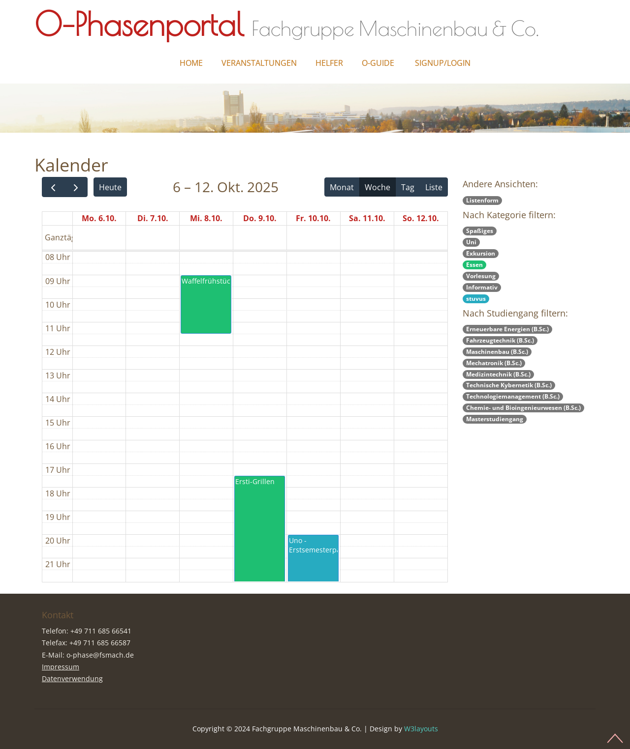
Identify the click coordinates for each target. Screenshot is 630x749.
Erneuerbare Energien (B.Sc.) (507, 329)
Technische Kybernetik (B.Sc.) (509, 385)
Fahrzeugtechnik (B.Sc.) (500, 340)
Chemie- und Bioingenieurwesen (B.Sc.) (523, 407)
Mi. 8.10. (206, 218)
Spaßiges (479, 231)
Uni (471, 242)
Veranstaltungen (259, 63)
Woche (377, 187)
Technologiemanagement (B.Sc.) (513, 396)
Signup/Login (443, 63)
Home (191, 63)
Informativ (482, 287)
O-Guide (378, 63)
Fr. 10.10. (313, 218)
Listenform (482, 200)
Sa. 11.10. (367, 218)
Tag (407, 187)
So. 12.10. (421, 218)
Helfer (329, 63)
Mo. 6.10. (99, 218)
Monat (342, 187)
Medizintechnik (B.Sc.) (498, 374)
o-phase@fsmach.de (100, 655)
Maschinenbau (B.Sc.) (497, 351)
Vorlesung (481, 276)
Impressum (60, 666)
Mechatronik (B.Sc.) (494, 363)
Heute (110, 187)
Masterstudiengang (494, 419)
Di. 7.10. (152, 218)
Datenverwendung (72, 678)
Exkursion (480, 253)
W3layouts (421, 728)
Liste (433, 187)
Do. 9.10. (260, 218)
